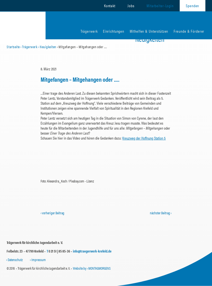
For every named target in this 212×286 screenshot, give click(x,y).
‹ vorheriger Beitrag (52, 212)
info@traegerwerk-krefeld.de (92, 251)
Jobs (131, 5)
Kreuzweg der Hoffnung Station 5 (144, 138)
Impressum (38, 259)
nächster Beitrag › (160, 212)
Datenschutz (15, 259)
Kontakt (109, 5)
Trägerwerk (89, 31)
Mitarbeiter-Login (160, 5)
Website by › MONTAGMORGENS (92, 268)
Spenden (192, 5)
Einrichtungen (113, 31)
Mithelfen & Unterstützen (149, 31)
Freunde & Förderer (189, 31)
